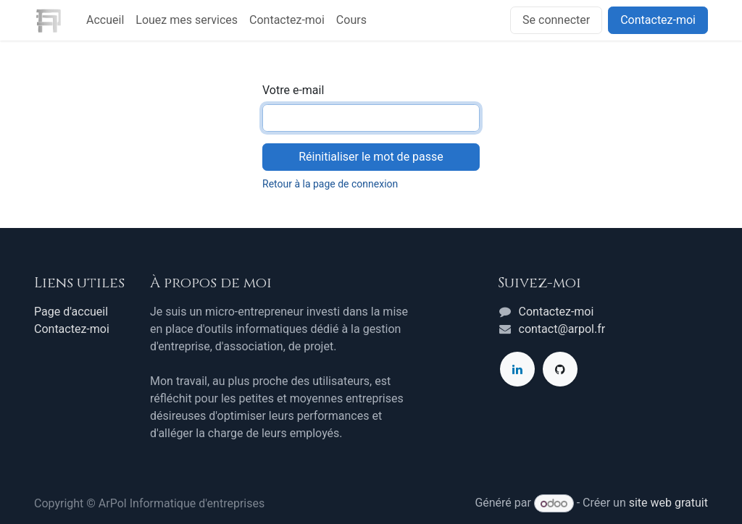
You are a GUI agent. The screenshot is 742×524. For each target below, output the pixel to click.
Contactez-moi (658, 20)
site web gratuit (668, 503)
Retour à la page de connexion (330, 184)
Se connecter (556, 20)
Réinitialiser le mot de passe (371, 157)
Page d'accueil (71, 311)
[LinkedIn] (517, 369)
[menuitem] (105, 20)
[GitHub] (560, 369)
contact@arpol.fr (562, 329)
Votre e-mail (293, 90)
